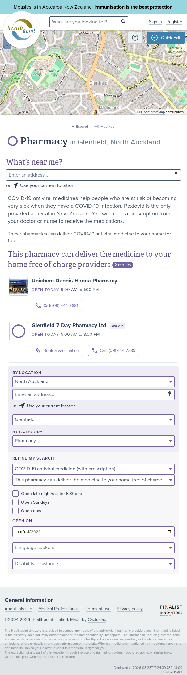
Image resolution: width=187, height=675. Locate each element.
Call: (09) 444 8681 (57, 305)
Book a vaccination (57, 351)
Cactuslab (97, 619)
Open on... (24, 521)
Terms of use (98, 608)
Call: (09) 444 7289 (113, 350)
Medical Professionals (59, 608)
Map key (107, 126)
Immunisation (109, 7)
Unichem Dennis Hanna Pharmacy (74, 280)
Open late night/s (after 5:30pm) (47, 494)
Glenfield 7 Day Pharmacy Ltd (69, 325)
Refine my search (33, 458)
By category (27, 432)
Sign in (155, 21)
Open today (45, 289)
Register (174, 21)
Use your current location (47, 185)
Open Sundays (30, 502)
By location (26, 373)
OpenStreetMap (153, 119)
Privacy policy (130, 608)
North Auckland (135, 142)
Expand (82, 126)
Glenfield (92, 142)
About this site (18, 608)
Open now (26, 511)
